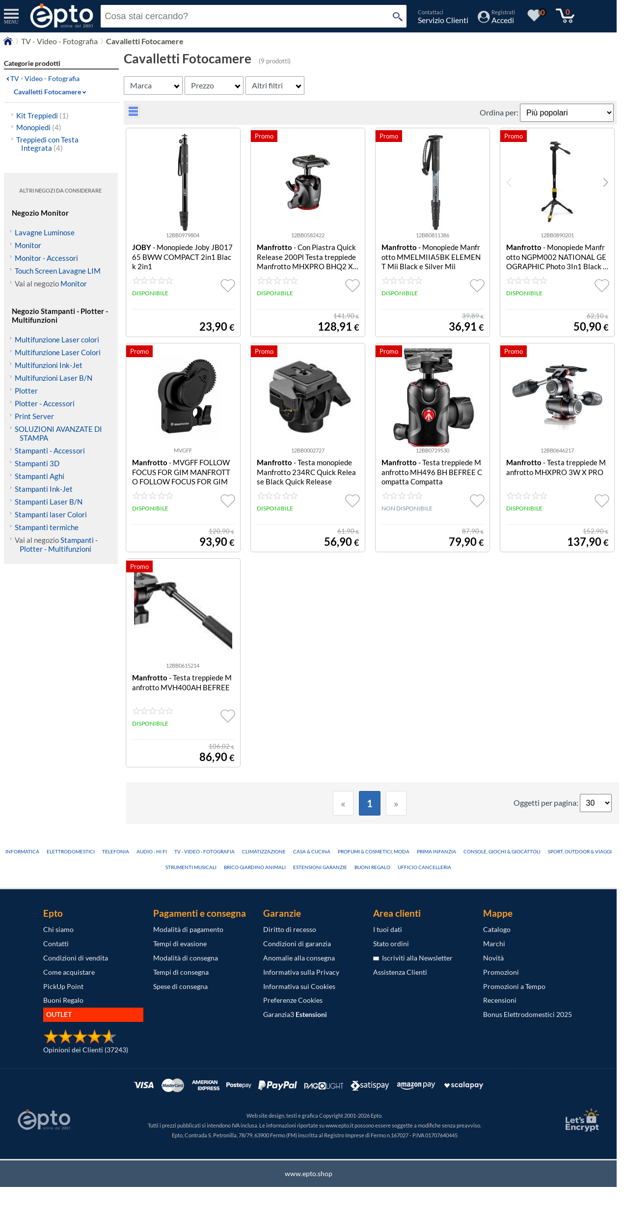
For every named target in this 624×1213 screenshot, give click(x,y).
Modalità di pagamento (188, 929)
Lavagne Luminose (45, 232)
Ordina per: (500, 112)
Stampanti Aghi (39, 476)
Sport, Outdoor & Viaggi (580, 851)
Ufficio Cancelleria (424, 867)
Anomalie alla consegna (299, 958)
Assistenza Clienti (400, 972)
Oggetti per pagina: (547, 802)
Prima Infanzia (436, 851)
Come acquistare (69, 972)
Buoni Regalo (372, 867)
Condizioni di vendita (75, 958)
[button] (605, 182)
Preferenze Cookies (293, 1000)
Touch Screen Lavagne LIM (58, 270)
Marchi (494, 943)
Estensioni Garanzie (320, 867)
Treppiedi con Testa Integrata (47, 143)
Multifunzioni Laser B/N (53, 377)
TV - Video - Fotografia (45, 78)
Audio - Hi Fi (151, 851)
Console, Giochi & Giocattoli (502, 851)
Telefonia (115, 851)
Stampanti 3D (37, 463)
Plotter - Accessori (45, 403)
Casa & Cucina (311, 851)
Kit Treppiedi (42, 115)
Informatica (22, 851)
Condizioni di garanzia (297, 943)
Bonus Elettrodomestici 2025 (527, 1014)
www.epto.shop (308, 1173)
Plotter (26, 390)
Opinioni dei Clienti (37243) (85, 1049)
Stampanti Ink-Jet (44, 488)
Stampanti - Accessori (50, 450)
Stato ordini (391, 943)
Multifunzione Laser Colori (58, 352)
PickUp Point (63, 986)
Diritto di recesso (289, 929)
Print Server (34, 416)
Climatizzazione (264, 851)
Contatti (56, 943)
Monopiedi (38, 127)
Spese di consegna (180, 986)
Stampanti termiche (47, 527)
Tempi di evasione (180, 943)
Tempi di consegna (181, 972)
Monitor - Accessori (46, 258)
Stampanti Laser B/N (48, 501)
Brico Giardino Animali (255, 867)
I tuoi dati (387, 929)
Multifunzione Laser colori (57, 339)
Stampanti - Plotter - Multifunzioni (59, 544)
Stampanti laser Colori (51, 514)
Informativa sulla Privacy (301, 972)
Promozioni (501, 972)
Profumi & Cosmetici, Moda (373, 851)
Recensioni (499, 1000)
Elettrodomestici (71, 851)
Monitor (28, 245)
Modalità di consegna (185, 958)
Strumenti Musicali (191, 867)
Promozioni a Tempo (514, 986)
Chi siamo (58, 929)
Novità (493, 958)
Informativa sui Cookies (299, 986)
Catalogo (497, 929)
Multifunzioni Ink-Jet (48, 365)
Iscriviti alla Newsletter (413, 958)
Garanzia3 (295, 1014)
